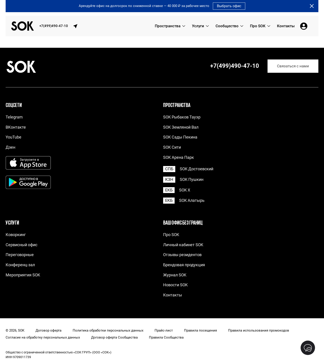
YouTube (13, 137)
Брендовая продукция (184, 264)
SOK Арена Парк (178, 157)
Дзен (10, 147)
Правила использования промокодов (258, 330)
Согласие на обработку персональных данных (43, 337)
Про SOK (171, 234)
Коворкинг (16, 234)
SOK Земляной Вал (180, 127)
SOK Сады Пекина (180, 137)
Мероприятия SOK (23, 275)
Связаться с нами (293, 66)
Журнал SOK (174, 275)
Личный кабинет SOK (183, 244)
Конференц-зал (20, 264)
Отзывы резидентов (182, 254)
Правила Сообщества (166, 337)
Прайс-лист (164, 330)
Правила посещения (200, 330)
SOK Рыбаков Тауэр (181, 117)
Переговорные (20, 254)
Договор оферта (48, 330)
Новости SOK (175, 284)
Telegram (14, 117)
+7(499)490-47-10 (53, 26)
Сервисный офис (21, 244)
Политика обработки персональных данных (108, 330)
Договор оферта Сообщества (114, 337)
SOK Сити (172, 147)
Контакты (172, 295)
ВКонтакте (16, 127)
